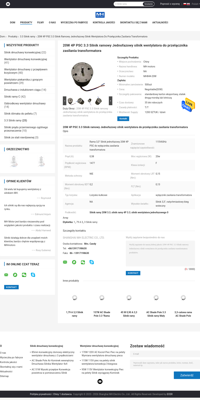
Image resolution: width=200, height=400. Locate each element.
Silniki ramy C (12, 96)
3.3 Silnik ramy (27, 36)
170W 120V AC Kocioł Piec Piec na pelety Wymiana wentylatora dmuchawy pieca (103, 354)
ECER (169, 394)
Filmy (40, 22)
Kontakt (123, 118)
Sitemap (4, 376)
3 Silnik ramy (90, 222)
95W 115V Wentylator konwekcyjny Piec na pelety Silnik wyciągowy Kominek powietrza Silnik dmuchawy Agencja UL (103, 371)
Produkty (26, 22)
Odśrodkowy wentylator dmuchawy (25, 103)
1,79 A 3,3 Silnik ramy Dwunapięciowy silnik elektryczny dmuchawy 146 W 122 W (74, 314)
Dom (12, 22)
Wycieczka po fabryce (74, 22)
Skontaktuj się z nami (133, 22)
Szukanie (148, 4)
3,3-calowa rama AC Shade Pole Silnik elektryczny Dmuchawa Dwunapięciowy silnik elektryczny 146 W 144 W (183, 314)
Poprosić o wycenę (170, 4)
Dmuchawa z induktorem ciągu (22, 89)
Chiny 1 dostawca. (63, 394)
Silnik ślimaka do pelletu (18, 113)
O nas (52, 22)
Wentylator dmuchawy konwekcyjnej (25, 59)
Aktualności (160, 22)
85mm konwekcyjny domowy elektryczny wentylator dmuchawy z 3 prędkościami (53, 354)
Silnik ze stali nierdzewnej (19, 137)
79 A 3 (79, 222)
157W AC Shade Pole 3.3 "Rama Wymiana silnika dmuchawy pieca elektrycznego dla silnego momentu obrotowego (101, 314)
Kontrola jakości (104, 22)
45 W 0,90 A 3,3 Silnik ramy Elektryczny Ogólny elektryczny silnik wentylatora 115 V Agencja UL (129, 314)
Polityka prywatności (41, 394)
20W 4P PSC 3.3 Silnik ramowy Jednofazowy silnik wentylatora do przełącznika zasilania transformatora (87, 112)
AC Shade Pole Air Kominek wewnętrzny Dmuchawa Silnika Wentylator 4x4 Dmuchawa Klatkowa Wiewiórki (53, 362)
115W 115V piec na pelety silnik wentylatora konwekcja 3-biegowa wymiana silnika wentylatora (99, 362)
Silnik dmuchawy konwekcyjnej (22, 52)
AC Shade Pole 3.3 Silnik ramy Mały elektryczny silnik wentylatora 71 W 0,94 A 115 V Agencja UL (156, 314)
